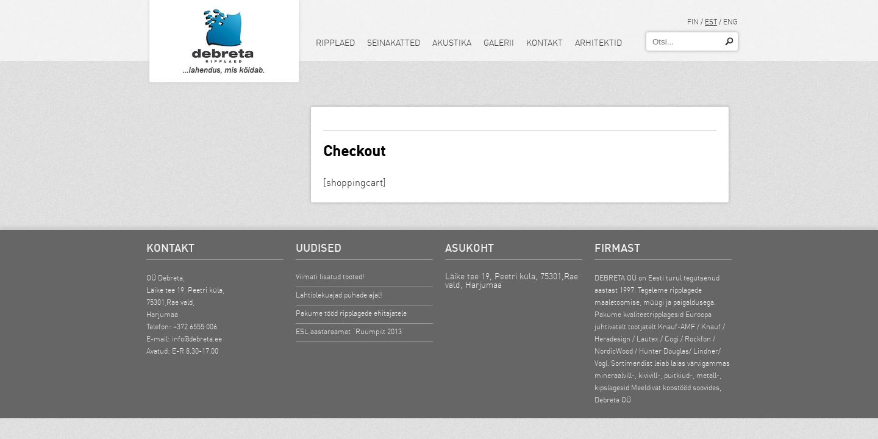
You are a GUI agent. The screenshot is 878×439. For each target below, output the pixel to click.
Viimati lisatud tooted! (330, 276)
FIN (693, 21)
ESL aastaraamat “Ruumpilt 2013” (350, 331)
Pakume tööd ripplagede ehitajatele (351, 313)
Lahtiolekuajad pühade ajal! (339, 294)
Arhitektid (598, 42)
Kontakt (544, 42)
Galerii (499, 42)
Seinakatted (393, 42)
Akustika (451, 42)
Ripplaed (335, 42)
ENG (730, 21)
